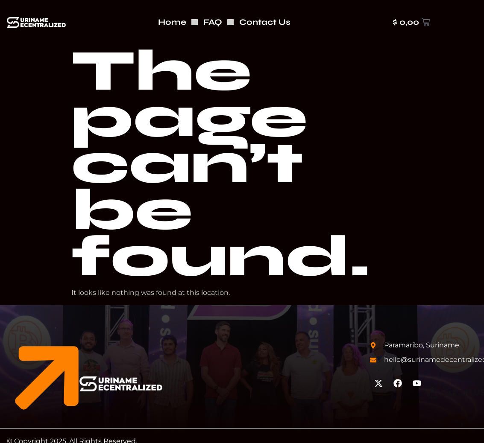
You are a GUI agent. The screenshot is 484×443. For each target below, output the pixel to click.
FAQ (212, 22)
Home (172, 22)
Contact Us (264, 22)
